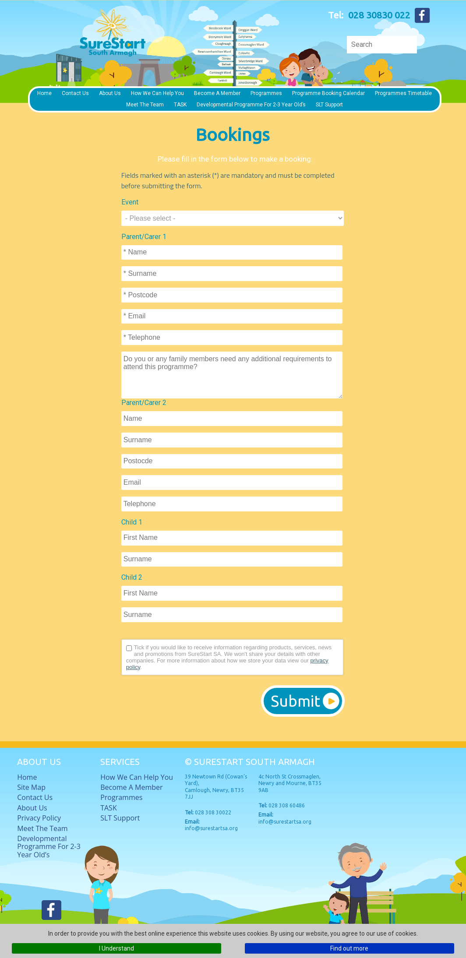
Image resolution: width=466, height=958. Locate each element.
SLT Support (329, 105)
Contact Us (75, 93)
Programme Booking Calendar (328, 93)
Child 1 (131, 522)
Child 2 (131, 577)
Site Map (31, 787)
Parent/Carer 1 (143, 236)
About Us (110, 93)
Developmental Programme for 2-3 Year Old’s (251, 105)
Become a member (217, 93)
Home (44, 93)
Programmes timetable (403, 93)
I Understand (116, 948)
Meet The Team (145, 105)
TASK (180, 105)
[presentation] (187, 701)
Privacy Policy (39, 818)
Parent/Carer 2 (143, 402)
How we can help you (157, 93)
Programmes (266, 93)
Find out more (349, 948)
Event (129, 202)
